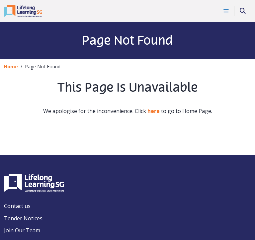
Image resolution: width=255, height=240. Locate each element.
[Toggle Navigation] (226, 11)
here (153, 111)
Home (11, 66)
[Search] (242, 11)
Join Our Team (22, 230)
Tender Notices (23, 218)
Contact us (17, 206)
